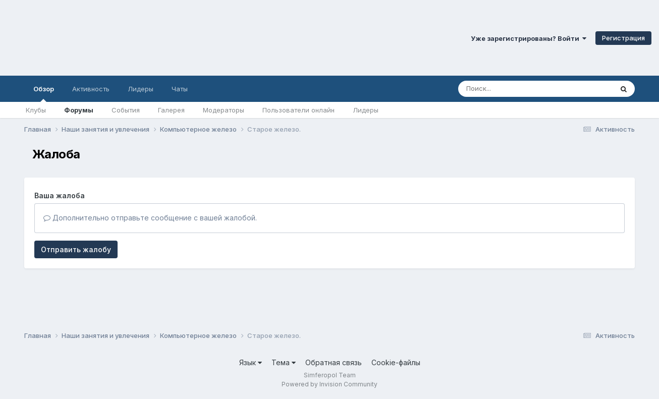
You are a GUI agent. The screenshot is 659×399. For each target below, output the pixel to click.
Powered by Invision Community (329, 384)
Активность (90, 89)
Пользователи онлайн (298, 110)
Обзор (43, 93)
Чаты (180, 89)
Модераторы (223, 110)
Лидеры (365, 110)
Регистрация (623, 38)
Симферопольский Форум (139, 38)
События (126, 110)
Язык (250, 362)
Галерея (171, 110)
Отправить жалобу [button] (76, 249)
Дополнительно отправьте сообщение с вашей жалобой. (150, 217)
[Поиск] (516, 89)
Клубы (36, 110)
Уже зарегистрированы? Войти (528, 38)
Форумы (78, 110)
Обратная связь (333, 362)
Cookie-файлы (395, 362)
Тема (283, 362)
